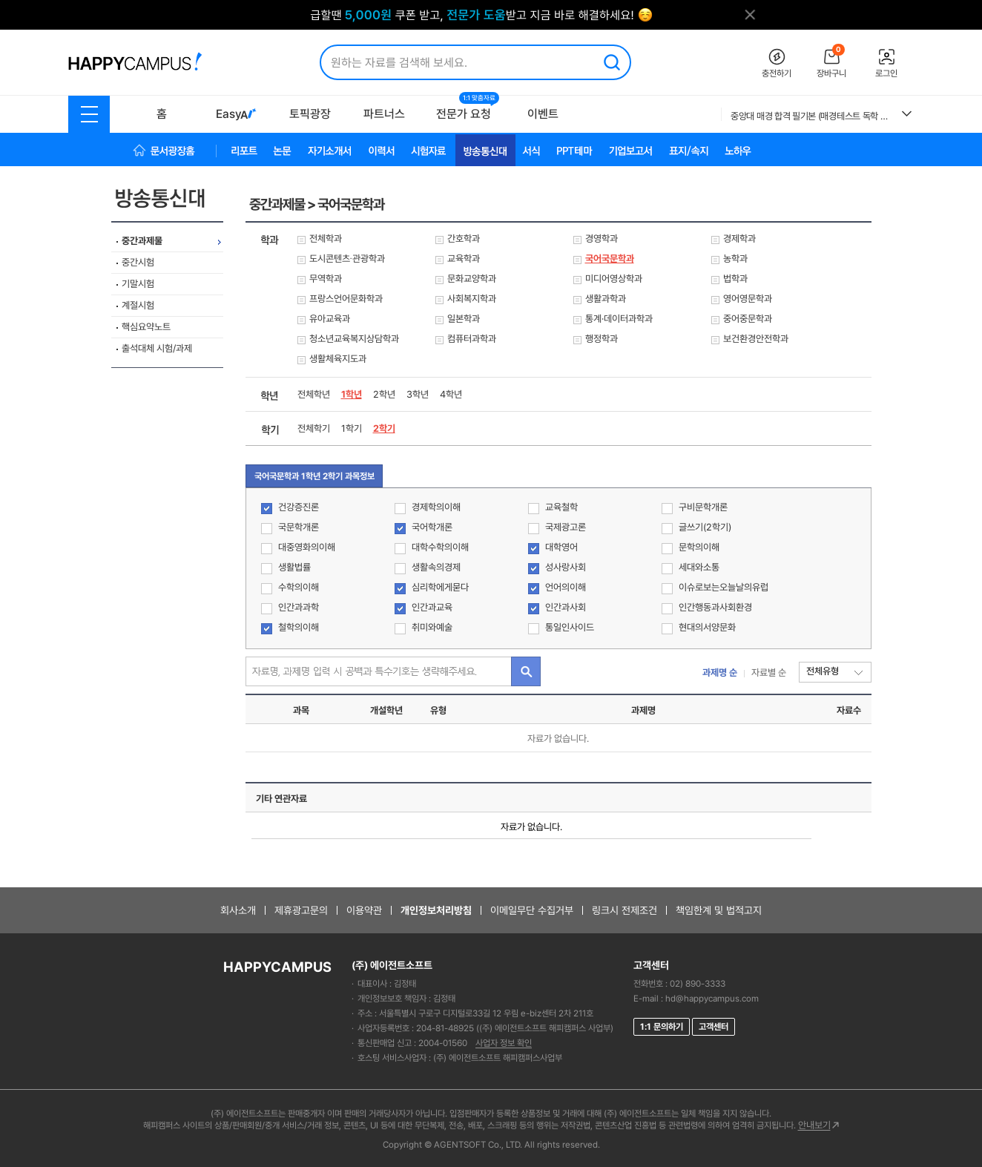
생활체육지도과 (337, 358)
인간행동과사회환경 (707, 608)
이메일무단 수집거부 (531, 910)
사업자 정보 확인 (503, 1043)
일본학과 (463, 318)
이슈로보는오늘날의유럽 (715, 588)
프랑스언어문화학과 (346, 298)
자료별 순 (768, 672)
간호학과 (463, 238)
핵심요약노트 (146, 327)
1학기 (351, 428)
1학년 (351, 394)
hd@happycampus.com (712, 998)
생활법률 (286, 568)
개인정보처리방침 (436, 910)
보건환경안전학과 (755, 338)
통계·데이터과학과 (619, 318)
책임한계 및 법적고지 (719, 910)
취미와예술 (423, 628)
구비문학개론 (695, 508)
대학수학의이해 (432, 548)
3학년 (417, 394)
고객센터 (713, 1026)
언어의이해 (557, 588)
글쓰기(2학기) (696, 528)
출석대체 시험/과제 (157, 348)
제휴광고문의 (301, 910)
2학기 (384, 428)
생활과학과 (605, 298)
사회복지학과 (471, 298)
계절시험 (138, 305)
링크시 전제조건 (624, 910)
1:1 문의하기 (661, 1026)
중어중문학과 (747, 318)
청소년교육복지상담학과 (354, 338)
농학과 (735, 258)
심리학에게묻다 (432, 588)
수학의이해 (290, 588)
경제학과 (739, 238)
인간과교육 (423, 608)
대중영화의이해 (298, 548)
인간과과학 (290, 608)
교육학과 (463, 258)
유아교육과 (329, 318)
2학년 (384, 394)
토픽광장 (310, 114)
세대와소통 (690, 568)
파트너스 (384, 114)
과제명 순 (719, 672)
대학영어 (553, 548)
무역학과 (325, 278)
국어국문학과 (609, 258)
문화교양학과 (471, 278)
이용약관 (364, 910)
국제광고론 (557, 528)
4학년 (451, 394)
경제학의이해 (428, 508)
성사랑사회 (557, 568)
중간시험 (138, 262)
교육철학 (553, 508)
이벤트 (542, 114)
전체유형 (822, 671)
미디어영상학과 (613, 278)
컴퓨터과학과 (471, 338)
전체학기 (313, 428)
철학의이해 (290, 628)
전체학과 (325, 238)
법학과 (735, 278)
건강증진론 (290, 508)
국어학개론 (423, 528)
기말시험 (138, 284)
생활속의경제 (428, 568)
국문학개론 (290, 528)
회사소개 (238, 910)
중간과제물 (142, 241)
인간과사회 (557, 608)
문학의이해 (690, 548)
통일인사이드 (561, 628)
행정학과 (601, 338)
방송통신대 (169, 198)
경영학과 (601, 238)
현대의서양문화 (699, 628)
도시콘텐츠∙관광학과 (347, 258)
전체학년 (313, 394)
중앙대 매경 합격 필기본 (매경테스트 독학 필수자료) (811, 116)
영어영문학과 (747, 298)
